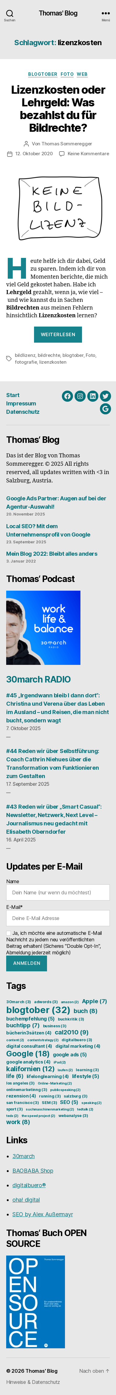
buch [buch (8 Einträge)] (86, 1011)
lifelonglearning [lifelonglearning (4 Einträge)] (48, 1076)
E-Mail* (58, 915)
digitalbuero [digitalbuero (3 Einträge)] (77, 1040)
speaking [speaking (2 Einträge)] (91, 1103)
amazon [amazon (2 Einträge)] (70, 1002)
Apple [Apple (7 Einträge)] (95, 1001)
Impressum (21, 403)
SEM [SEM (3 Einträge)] (49, 1102)
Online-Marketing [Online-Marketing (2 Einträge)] (55, 1083)
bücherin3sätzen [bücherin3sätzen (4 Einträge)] (29, 1033)
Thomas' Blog (58, 13)
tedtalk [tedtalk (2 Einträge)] (85, 1109)
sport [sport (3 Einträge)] (14, 1109)
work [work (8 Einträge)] (18, 1122)
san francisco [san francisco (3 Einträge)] (22, 1102)
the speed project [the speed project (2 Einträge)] (38, 1116)
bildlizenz (25, 355)
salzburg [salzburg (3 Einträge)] (76, 1096)
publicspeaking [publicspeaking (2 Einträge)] (65, 1090)
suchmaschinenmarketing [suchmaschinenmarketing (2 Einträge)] (50, 1109)
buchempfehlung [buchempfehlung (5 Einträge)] (30, 1019)
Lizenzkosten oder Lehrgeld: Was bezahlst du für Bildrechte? (58, 109)
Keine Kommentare (88, 153)
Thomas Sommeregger (66, 144)
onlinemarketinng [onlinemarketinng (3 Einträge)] (26, 1089)
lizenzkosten (53, 362)
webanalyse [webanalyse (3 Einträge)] (73, 1115)
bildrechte (49, 355)
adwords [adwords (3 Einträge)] (46, 1001)
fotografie (26, 362)
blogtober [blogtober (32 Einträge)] (38, 1009)
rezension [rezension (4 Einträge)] (21, 1096)
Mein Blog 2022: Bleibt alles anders (51, 553)
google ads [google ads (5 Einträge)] (70, 1054)
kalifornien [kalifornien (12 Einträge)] (30, 1069)
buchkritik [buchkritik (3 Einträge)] (71, 1019)
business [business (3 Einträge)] (55, 1026)
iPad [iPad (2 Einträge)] (60, 1062)
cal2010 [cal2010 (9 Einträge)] (72, 1032)
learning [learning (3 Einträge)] (87, 1070)
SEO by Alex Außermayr (42, 1214)
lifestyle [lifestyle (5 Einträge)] (85, 1076)
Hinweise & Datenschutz (33, 1382)
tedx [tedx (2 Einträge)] (12, 1116)
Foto (67, 74)
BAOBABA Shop (32, 1170)
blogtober (73, 355)
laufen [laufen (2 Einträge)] (65, 1070)
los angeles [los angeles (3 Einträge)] (20, 1083)
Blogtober (43, 74)
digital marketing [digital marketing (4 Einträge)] (78, 1046)
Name (58, 889)
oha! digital (26, 1199)
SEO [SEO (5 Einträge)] (69, 1102)
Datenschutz (23, 412)
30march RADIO (38, 679)
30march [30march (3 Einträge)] (18, 1001)
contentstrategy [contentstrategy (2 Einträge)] (43, 1040)
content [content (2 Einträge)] (15, 1040)
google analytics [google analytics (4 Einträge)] (28, 1062)
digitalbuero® (29, 1185)
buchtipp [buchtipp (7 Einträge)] (23, 1025)
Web (82, 74)
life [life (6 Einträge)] (15, 1076)
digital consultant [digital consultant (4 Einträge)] (29, 1046)
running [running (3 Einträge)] (50, 1096)
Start (12, 395)
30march (23, 1156)
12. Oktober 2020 (34, 153)
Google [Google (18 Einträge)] (28, 1053)
